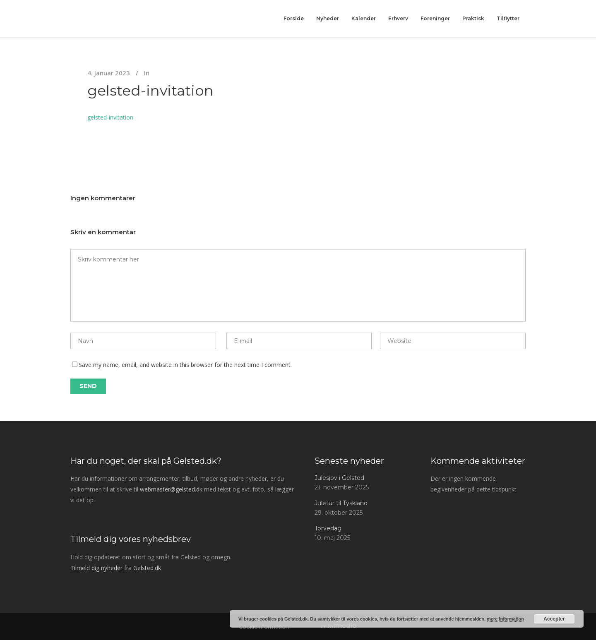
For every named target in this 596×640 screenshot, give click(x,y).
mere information (505, 618)
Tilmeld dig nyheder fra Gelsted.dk (115, 568)
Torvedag (328, 528)
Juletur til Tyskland (341, 503)
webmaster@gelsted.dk (171, 489)
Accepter (554, 619)
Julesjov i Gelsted (339, 478)
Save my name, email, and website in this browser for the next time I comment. (185, 365)
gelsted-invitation (150, 90)
